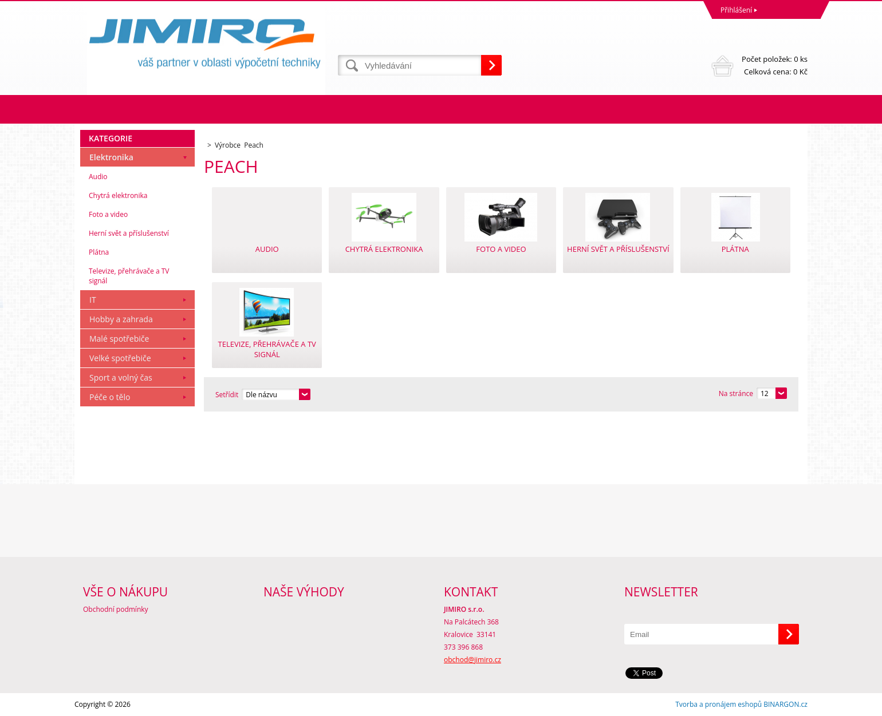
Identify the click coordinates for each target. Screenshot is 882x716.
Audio (98, 176)
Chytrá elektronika (118, 195)
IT (92, 299)
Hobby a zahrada (121, 319)
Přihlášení (736, 10)
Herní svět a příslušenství (129, 233)
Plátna (99, 252)
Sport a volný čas (120, 377)
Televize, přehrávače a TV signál (129, 276)
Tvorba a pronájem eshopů (718, 704)
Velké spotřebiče (120, 358)
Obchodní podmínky (115, 609)
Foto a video (108, 214)
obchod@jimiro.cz (472, 659)
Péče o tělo (109, 396)
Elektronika (111, 157)
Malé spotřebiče (119, 338)
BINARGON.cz (785, 704)
